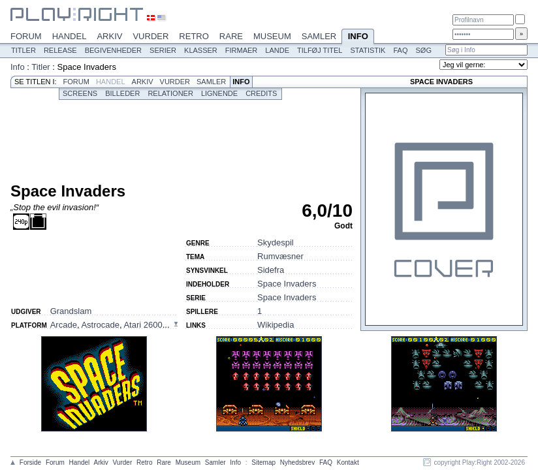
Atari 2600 (142, 325)
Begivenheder (113, 50)
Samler (319, 36)
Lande (277, 50)
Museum (272, 36)
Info (357, 37)
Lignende (219, 93)
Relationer (170, 93)
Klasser (200, 50)
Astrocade (100, 325)
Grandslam (71, 311)
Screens (80, 93)
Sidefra (270, 270)
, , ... (110, 325)
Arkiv (109, 36)
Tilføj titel (319, 50)
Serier (163, 50)
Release (60, 50)
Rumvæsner (280, 256)
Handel (69, 36)
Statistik (367, 50)
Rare (231, 36)
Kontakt (348, 462)
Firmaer (241, 50)
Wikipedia (275, 325)
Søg (423, 50)
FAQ (400, 50)
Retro (194, 36)
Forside (30, 462)
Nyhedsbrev (297, 462)
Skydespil (275, 242)
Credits (261, 93)
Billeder (122, 93)
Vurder (150, 36)
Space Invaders (286, 284)
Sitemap (263, 462)
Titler (23, 50)
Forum (26, 36)
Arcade (63, 325)
